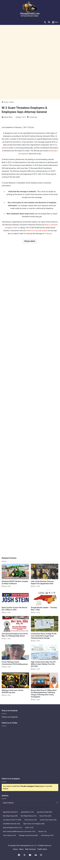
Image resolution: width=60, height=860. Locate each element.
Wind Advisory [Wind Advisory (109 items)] (47, 835)
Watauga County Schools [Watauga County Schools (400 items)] (28, 835)
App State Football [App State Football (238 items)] (44, 812)
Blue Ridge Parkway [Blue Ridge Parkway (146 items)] (28, 816)
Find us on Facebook (10, 717)
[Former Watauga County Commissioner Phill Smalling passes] (15, 652)
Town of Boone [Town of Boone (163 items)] (9, 835)
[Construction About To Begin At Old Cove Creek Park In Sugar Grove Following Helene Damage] (44, 624)
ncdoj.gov (48, 234)
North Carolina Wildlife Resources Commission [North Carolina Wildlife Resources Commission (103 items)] (19, 831)
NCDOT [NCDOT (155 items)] (29, 827)
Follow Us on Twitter (9, 723)
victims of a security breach (36, 231)
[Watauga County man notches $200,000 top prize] (15, 680)
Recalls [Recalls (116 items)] (42, 831)
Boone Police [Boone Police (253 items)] (45, 816)
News (12, 102)
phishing (5, 148)
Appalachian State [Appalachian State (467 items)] (10, 812)
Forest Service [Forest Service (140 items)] (30, 820)
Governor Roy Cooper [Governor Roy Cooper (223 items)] (48, 820)
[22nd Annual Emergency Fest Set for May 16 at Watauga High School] (15, 624)
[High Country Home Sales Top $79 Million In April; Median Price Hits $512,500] (44, 652)
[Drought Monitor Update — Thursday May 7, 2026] (44, 597)
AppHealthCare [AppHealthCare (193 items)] (27, 812)
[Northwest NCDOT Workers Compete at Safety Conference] (15, 571)
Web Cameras (30, 849)
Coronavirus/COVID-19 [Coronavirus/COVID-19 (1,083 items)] (12, 820)
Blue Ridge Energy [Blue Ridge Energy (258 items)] (10, 816)
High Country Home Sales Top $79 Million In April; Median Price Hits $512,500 (43, 664)
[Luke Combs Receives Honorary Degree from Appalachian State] (44, 571)
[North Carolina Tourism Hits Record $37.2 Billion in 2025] (15, 597)
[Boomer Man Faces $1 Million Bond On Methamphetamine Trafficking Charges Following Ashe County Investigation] (44, 680)
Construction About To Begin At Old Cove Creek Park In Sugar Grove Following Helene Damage (43, 636)
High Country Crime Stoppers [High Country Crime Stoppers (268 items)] (34, 824)
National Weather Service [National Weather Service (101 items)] (12, 827)
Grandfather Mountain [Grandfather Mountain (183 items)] (11, 824)
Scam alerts (30, 241)
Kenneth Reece (8, 117)
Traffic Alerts (42, 849)
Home (5, 102)
